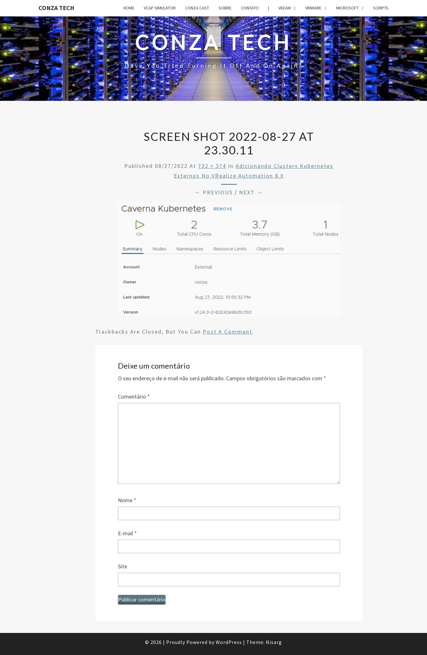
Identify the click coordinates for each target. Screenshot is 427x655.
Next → (251, 192)
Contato (250, 8)
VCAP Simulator (160, 8)
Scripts (381, 8)
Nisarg (274, 642)
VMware (313, 8)
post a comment (227, 331)
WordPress (229, 642)
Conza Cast (197, 8)
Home (128, 8)
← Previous (214, 192)
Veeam (284, 8)
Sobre (225, 8)
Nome (127, 500)
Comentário (134, 396)
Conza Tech (56, 8)
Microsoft (347, 8)
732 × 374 (212, 165)
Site (122, 566)
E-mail (127, 533)
